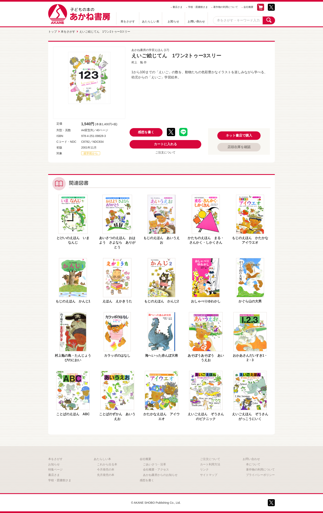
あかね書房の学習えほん (147, 50)
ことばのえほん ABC (73, 414)
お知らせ (173, 21)
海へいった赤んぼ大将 (161, 355)
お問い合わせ (196, 21)
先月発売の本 (105, 474)
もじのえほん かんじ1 (73, 301)
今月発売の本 (105, 469)
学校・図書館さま (198, 7)
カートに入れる (165, 144)
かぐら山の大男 (250, 301)
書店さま (178, 7)
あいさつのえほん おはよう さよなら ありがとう (117, 242)
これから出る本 (107, 464)
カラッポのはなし (117, 355)
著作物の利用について (225, 7)
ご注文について (165, 152)
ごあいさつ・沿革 (154, 464)
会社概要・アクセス (156, 469)
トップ (52, 31)
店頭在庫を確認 (238, 147)
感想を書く (146, 132)
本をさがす (128, 21)
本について (253, 464)
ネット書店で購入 (239, 135)
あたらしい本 (150, 21)
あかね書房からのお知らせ (160, 474)
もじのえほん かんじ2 (161, 301)
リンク (204, 469)
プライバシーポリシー (260, 474)
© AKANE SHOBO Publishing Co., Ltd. (156, 502)
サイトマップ (208, 474)
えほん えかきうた (117, 301)
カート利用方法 (210, 464)
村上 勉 (137, 62)
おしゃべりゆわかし (206, 301)
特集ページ (55, 469)
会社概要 (248, 7)
